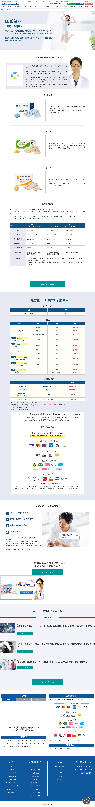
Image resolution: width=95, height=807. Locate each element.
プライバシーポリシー (12, 789)
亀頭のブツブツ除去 (35, 786)
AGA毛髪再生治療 (36, 789)
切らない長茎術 (28, 6)
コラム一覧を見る (47, 682)
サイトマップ (12, 792)
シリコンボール (57, 6)
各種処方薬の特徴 (47, 284)
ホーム (12, 766)
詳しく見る (24, 633)
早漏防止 (37, 6)
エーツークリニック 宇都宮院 (83, 770)
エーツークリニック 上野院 (83, 766)
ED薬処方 (35, 779)
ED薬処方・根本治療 (69, 6)
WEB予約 (89, 4)
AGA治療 (80, 6)
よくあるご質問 (47, 572)
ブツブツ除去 (46, 6)
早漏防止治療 (36, 776)
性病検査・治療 (89, 6)
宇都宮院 (38, 699)
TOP (1, 9)
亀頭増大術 (18, 6)
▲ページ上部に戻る (86, 800)
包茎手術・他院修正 (7, 6)
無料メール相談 (59, 766)
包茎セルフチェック (12, 783)
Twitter (59, 779)
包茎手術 (35, 766)
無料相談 (80, 4)
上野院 (9, 699)
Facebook (59, 776)
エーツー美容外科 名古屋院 (83, 773)
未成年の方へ (12, 776)
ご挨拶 (12, 770)
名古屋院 (23, 699)
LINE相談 (71, 4)
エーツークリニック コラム (12, 786)
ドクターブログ (12, 773)
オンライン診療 (35, 792)
